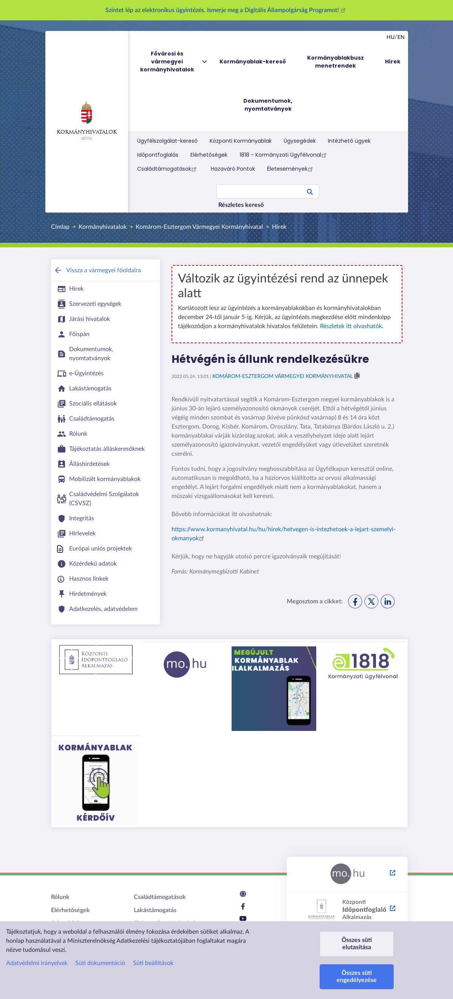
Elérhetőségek (208, 155)
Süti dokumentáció (100, 963)
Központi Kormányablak (241, 141)
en (401, 37)
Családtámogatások (168, 169)
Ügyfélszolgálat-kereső (167, 141)
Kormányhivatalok (87, 118)
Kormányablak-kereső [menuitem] (253, 61)
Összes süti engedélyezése (357, 976)
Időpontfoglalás (157, 155)
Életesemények (291, 169)
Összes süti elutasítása (357, 943)
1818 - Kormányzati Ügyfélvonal (284, 155)
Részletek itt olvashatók (351, 326)
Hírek (279, 227)
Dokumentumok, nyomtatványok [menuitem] (267, 105)
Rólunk (60, 897)
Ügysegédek (300, 141)
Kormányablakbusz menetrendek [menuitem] (335, 61)
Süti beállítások (153, 963)
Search (310, 192)
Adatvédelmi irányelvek (37, 963)
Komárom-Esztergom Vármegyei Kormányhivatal (199, 227)
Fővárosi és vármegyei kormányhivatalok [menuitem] (174, 62)
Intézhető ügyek (349, 141)
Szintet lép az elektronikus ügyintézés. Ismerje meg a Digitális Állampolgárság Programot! (226, 10)
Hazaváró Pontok (233, 169)
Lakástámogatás (155, 910)
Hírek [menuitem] (392, 61)
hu (390, 37)
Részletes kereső (241, 205)
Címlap (60, 227)
